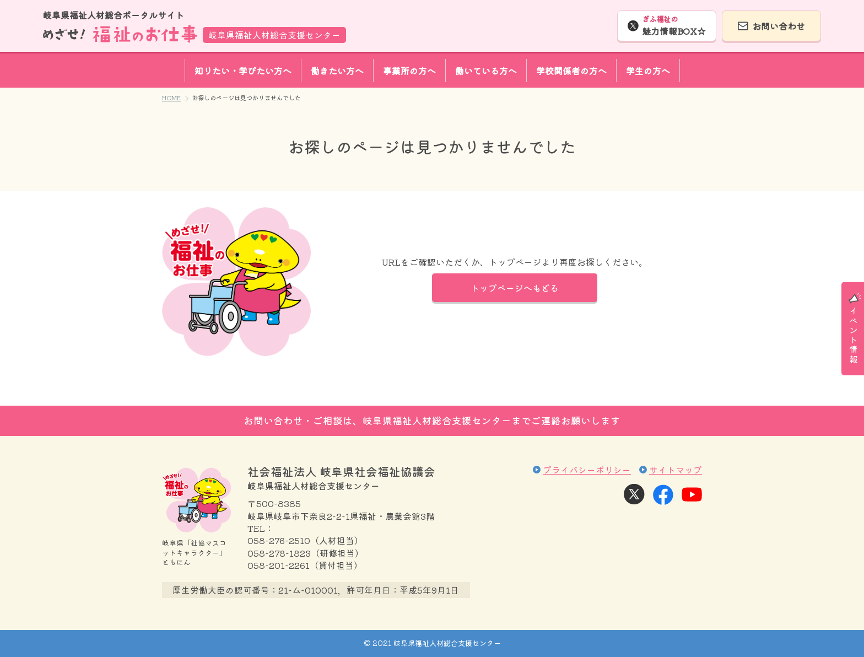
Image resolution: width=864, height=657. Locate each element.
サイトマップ (675, 469)
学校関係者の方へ (571, 70)
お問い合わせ (778, 26)
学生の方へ (648, 70)
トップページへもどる (515, 287)
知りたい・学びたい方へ (243, 70)
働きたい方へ (337, 70)
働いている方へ (486, 70)
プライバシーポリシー (587, 469)
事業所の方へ (409, 70)
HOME (171, 97)
